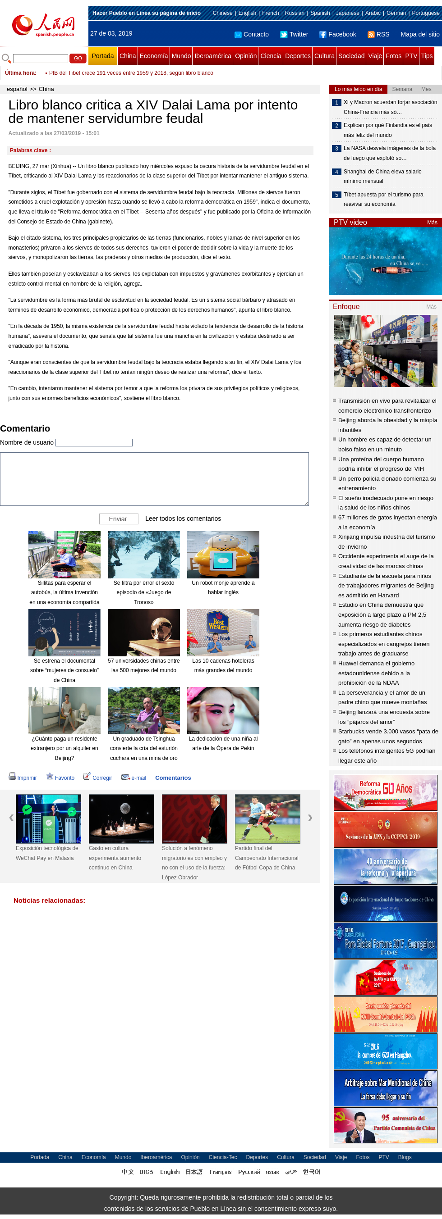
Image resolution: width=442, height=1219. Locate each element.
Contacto (252, 34)
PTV (411, 55)
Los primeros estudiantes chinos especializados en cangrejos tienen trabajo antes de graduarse (383, 644)
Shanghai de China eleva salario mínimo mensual (383, 176)
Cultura (324, 55)
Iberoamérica (212, 55)
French (270, 13)
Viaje (375, 55)
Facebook (337, 34)
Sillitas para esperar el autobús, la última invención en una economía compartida (64, 592)
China (128, 55)
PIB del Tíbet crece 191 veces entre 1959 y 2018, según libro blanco (131, 73)
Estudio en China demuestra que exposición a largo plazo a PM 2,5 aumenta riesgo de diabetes (382, 614)
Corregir (97, 778)
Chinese (223, 13)
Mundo (181, 55)
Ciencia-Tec (223, 1157)
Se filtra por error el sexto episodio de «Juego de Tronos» (144, 592)
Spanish (320, 13)
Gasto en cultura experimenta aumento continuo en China (115, 858)
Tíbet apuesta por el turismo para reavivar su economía (384, 199)
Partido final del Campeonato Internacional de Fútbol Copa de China (267, 858)
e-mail (134, 778)
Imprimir (23, 778)
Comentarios (173, 777)
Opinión (246, 55)
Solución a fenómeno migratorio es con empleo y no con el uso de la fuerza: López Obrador (194, 863)
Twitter (294, 34)
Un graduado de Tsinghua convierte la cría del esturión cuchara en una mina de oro (144, 748)
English (247, 13)
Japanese (347, 13)
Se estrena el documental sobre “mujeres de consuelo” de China (64, 670)
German (396, 13)
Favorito (60, 778)
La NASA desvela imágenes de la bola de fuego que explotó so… (390, 153)
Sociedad (351, 55)
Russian (294, 13)
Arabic (373, 13)
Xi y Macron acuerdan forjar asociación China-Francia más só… (390, 107)
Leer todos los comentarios (183, 518)
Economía (154, 55)
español (17, 89)
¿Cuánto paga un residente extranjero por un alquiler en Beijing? (64, 748)
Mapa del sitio (420, 34)
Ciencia (270, 55)
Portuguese (426, 13)
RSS (379, 34)
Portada (103, 55)
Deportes (298, 55)
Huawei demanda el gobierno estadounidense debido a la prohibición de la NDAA (376, 673)
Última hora (20, 73)
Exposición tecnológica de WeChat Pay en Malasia (47, 853)
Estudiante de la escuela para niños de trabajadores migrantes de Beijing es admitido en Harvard (386, 586)
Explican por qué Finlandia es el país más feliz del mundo (388, 130)
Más (432, 222)
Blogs (405, 1157)
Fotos (393, 55)
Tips (427, 55)
